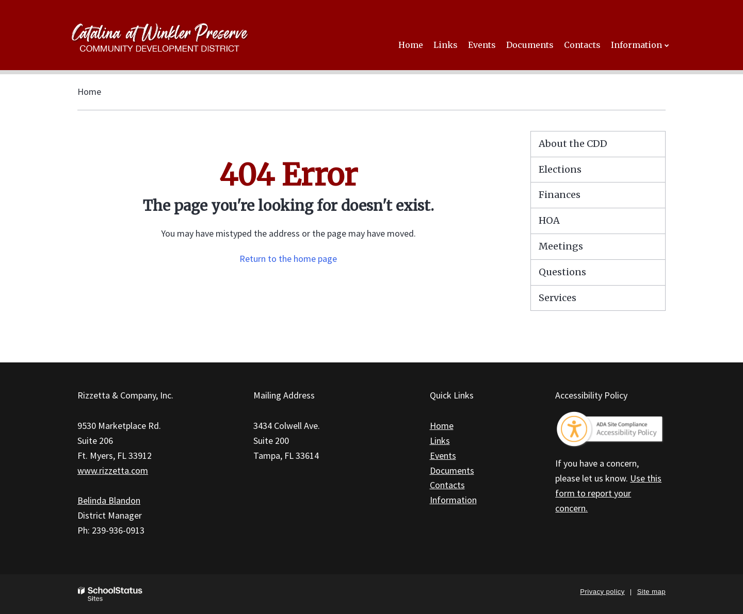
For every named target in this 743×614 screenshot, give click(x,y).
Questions (562, 272)
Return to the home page (288, 258)
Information (453, 500)
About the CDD (573, 144)
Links (440, 440)
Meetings (561, 246)
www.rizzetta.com (112, 470)
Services (557, 298)
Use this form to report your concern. (608, 493)
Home (89, 91)
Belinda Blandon (108, 500)
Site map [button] (651, 591)
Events (443, 455)
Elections (560, 169)
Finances (559, 195)
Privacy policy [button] (602, 591)
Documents (452, 470)
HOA (549, 220)
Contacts (447, 485)
